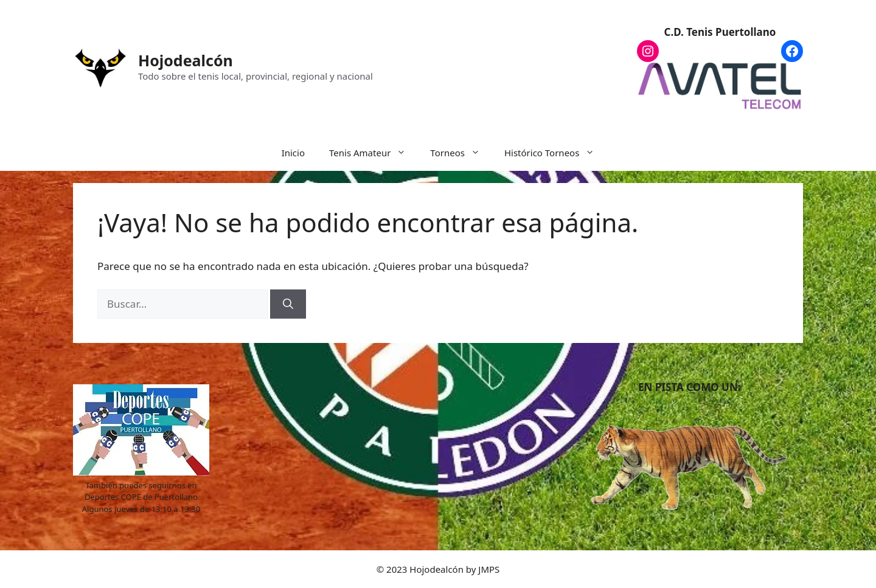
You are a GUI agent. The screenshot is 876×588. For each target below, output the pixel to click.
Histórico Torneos (555, 152)
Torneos (461, 152)
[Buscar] (288, 304)
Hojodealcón (185, 60)
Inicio (293, 153)
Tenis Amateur (373, 152)
